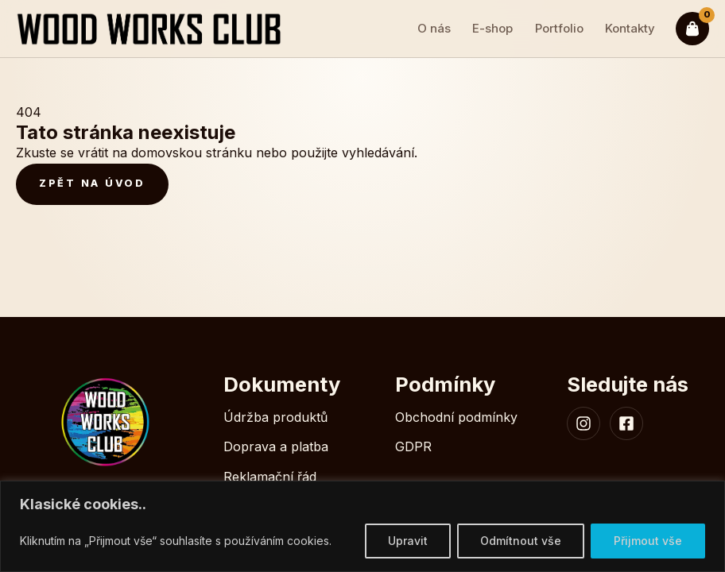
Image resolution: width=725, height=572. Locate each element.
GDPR (413, 446)
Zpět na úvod (92, 183)
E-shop (492, 28)
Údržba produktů (275, 417)
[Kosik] (692, 28)
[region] (362, 526)
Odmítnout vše (520, 540)
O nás (434, 28)
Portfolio (559, 28)
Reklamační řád (269, 477)
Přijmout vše (648, 540)
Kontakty (630, 28)
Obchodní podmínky (456, 417)
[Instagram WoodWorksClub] (583, 423)
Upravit (408, 540)
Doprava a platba (275, 446)
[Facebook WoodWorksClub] (626, 423)
